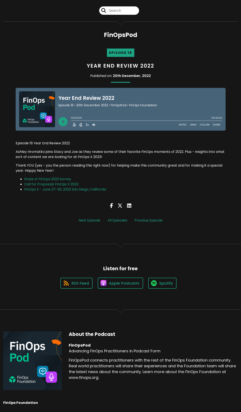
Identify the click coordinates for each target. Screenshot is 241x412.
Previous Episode (149, 220)
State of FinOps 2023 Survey (47, 179)
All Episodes (117, 220)
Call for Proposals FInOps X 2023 (51, 184)
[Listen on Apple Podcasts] (120, 283)
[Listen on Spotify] (162, 283)
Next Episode (89, 220)
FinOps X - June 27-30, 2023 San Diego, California (65, 189)
